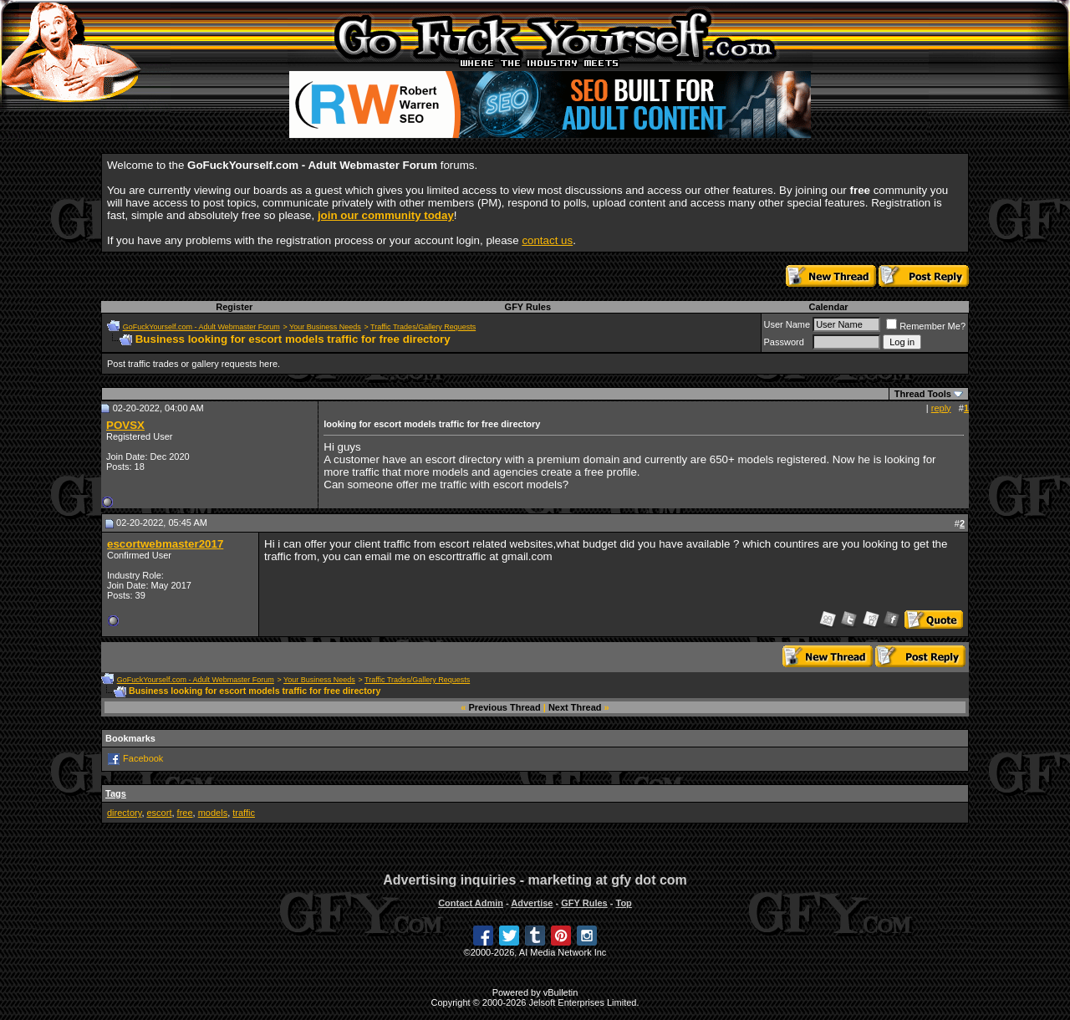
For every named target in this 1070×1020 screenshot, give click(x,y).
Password (784, 342)
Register (234, 307)
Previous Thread (505, 707)
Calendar (828, 307)
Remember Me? (926, 326)
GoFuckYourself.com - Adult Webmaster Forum (201, 327)
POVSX (125, 425)
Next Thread (575, 707)
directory (124, 813)
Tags (115, 793)
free (185, 813)
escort (159, 813)
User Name (787, 324)
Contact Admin (470, 903)
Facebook (143, 758)
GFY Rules (528, 307)
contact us (547, 240)
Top (623, 903)
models (212, 813)
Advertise (532, 903)
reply (941, 408)
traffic (243, 813)
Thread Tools (922, 394)
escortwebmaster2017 (165, 544)
